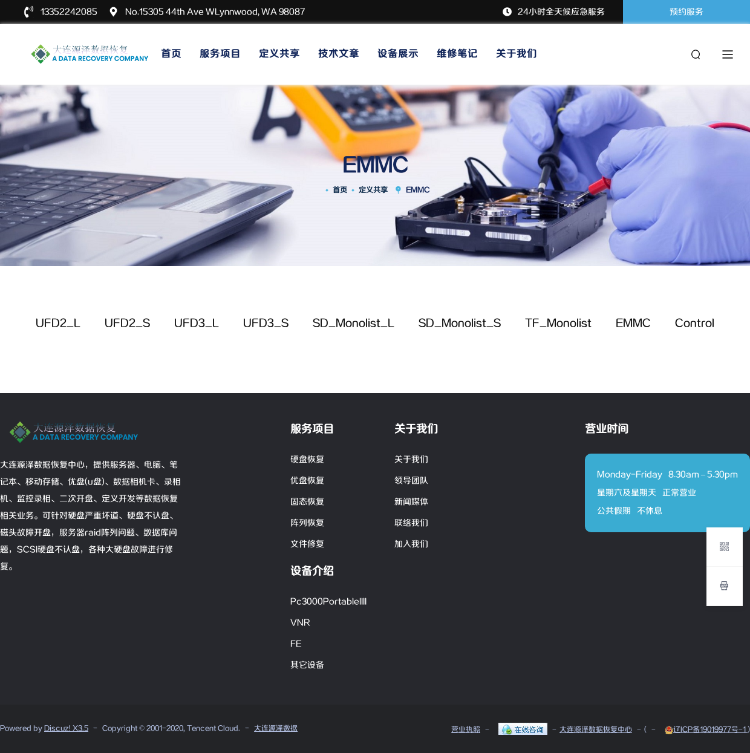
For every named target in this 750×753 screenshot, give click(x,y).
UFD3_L (196, 324)
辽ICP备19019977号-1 (706, 730)
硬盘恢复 (307, 460)
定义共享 (279, 54)
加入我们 (411, 544)
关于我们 (516, 54)
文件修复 (307, 544)
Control (694, 324)
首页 (171, 54)
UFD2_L (58, 324)
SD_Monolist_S (460, 324)
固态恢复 (307, 502)
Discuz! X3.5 (66, 728)
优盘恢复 (307, 481)
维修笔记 (457, 54)
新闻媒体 (411, 502)
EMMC (633, 324)
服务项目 (220, 54)
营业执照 (465, 730)
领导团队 (411, 481)
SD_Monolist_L (353, 324)
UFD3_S (266, 324)
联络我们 (411, 523)
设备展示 (398, 54)
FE (296, 644)
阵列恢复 (307, 523)
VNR (300, 623)
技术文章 (338, 54)
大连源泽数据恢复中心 (595, 730)
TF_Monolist (558, 324)
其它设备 (307, 665)
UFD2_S (127, 324)
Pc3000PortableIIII (328, 602)
